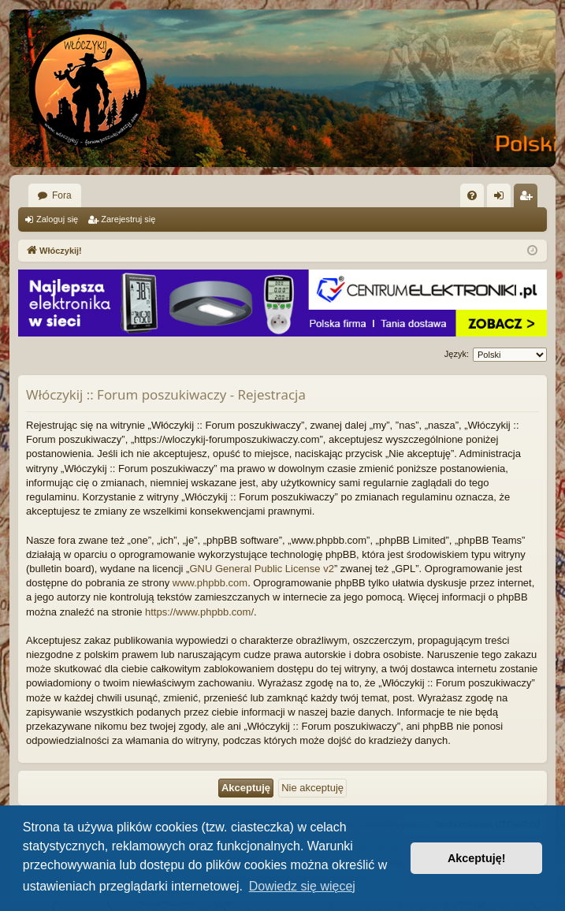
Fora (62, 195)
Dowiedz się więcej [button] (302, 886)
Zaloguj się (57, 219)
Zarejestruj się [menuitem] (528, 198)
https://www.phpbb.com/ (199, 612)
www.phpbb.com (210, 583)
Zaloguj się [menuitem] (502, 198)
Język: (456, 354)
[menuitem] (472, 195)
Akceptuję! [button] (477, 858)
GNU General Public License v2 (261, 568)
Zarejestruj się (128, 219)
